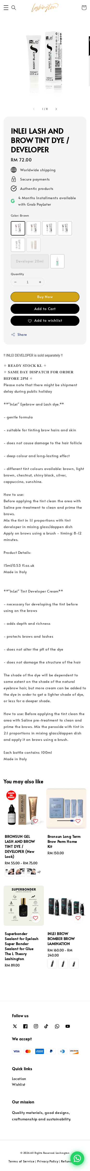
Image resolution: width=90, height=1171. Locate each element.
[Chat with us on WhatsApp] (77, 1158)
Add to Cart (45, 308)
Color (20, 215)
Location (19, 1078)
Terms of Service (21, 1161)
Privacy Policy (47, 1161)
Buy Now (45, 296)
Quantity (17, 274)
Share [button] (19, 334)
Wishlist (18, 1084)
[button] (6, 7)
